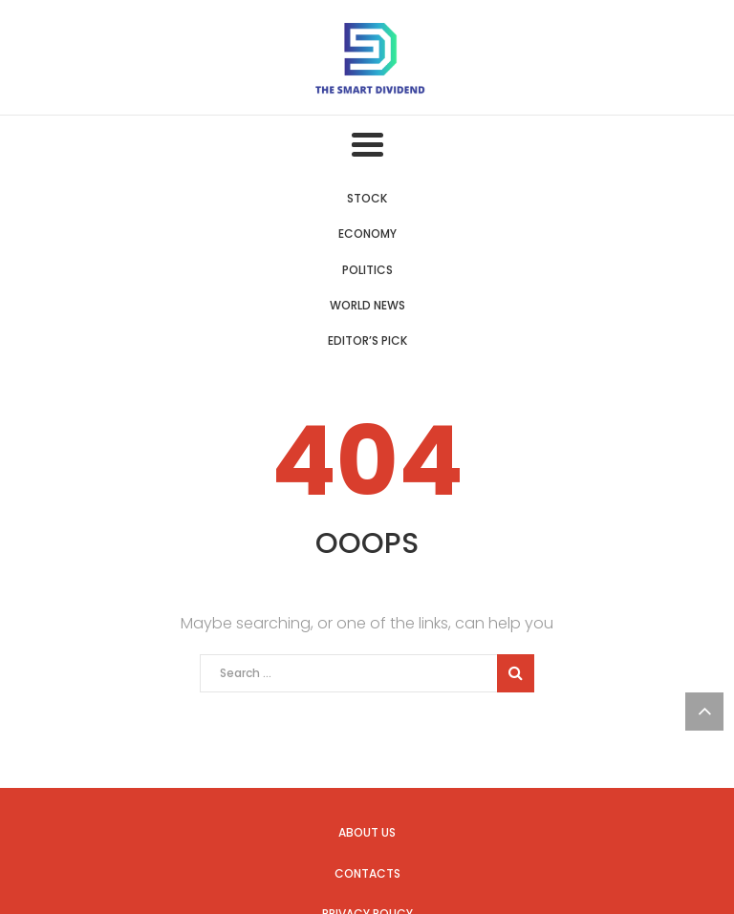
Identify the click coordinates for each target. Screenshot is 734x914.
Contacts (367, 873)
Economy (367, 233)
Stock (367, 198)
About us (367, 832)
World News (367, 305)
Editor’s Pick (367, 340)
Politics (367, 270)
